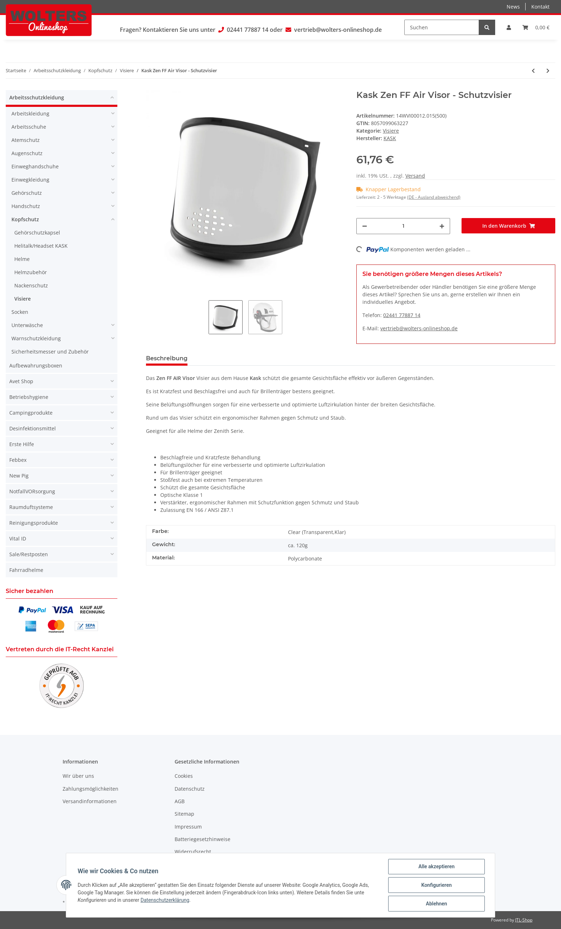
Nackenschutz (31, 285)
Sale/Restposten (28, 554)
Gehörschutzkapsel (37, 232)
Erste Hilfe (21, 444)
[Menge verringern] (364, 226)
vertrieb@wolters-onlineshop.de (338, 30)
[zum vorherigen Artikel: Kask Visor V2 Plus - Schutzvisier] (533, 70)
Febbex (17, 459)
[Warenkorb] (536, 27)
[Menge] (403, 226)
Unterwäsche (27, 325)
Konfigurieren (436, 885)
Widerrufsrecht (193, 851)
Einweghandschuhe (35, 166)
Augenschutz (27, 153)
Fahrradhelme (26, 570)
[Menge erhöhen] (442, 226)
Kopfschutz (25, 219)
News (513, 6)
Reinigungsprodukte (33, 522)
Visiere (391, 130)
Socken (19, 311)
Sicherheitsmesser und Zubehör (50, 351)
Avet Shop (21, 381)
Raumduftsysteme (31, 507)
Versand (415, 175)
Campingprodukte (31, 412)
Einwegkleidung (30, 179)
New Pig (19, 475)
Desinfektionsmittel (32, 428)
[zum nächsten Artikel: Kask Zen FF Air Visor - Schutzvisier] (548, 70)
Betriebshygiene (28, 397)
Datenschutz (190, 788)
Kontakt (540, 6)
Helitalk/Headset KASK (41, 245)
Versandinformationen (90, 801)
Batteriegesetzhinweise (202, 839)
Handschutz (25, 206)
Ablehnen (436, 903)
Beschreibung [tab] (166, 358)
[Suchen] (441, 27)
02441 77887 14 (247, 30)
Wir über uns (78, 775)
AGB (180, 801)
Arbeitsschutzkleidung (36, 97)
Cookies (184, 775)
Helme (22, 259)
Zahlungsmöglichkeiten (90, 788)
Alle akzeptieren (436, 866)
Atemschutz (25, 140)
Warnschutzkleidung (36, 338)
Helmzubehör (30, 272)
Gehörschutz (26, 192)
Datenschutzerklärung (165, 900)
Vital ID (17, 538)
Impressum (188, 826)
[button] (509, 27)
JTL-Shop (523, 920)
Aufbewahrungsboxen (35, 365)
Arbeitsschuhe (28, 126)
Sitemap (184, 813)
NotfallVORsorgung (32, 491)
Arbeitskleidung (30, 113)
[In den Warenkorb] (508, 225)
